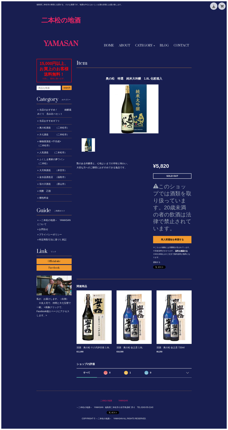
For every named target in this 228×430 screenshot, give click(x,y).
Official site (54, 261)
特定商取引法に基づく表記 (52, 239)
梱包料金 (43, 197)
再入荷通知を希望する (172, 239)
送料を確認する (181, 251)
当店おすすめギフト (49, 121)
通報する (156, 262)
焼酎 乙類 (45, 191)
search (66, 87)
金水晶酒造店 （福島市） (53, 177)
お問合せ (43, 229)
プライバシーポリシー (50, 234)
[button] (145, 46)
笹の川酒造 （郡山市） (53, 184)
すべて (86, 372)
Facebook (54, 267)
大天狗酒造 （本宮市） (53, 170)
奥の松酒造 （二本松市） (54, 127)
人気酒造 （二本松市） (53, 152)
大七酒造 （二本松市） (54, 134)
